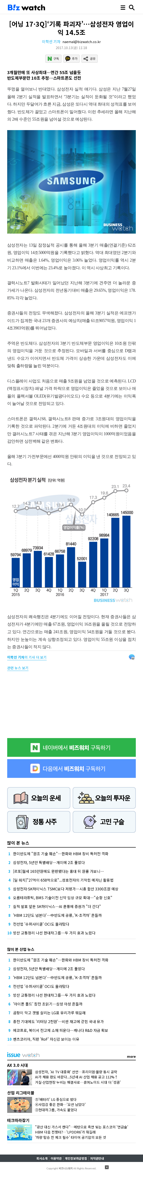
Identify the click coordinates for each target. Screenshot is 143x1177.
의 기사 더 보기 (27, 657)
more (131, 1056)
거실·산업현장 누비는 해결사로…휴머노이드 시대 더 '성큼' (78, 1082)
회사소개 (42, 1158)
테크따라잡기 (18, 1120)
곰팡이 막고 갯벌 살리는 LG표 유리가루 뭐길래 (49, 1012)
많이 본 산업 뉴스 (20, 949)
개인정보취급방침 (76, 1158)
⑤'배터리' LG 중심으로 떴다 (56, 1099)
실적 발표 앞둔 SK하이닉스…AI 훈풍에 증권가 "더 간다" (57, 906)
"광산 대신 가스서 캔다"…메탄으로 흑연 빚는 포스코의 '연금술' (81, 1126)
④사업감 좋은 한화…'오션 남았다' (60, 1104)
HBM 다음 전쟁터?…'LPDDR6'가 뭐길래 (65, 1132)
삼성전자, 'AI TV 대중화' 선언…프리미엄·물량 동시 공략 (76, 1071)
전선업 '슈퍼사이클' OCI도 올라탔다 (41, 924)
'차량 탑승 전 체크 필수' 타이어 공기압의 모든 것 (70, 1137)
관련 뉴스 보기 (18, 667)
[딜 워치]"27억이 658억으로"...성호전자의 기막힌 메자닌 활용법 (63, 880)
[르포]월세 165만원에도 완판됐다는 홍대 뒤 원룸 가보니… (58, 871)
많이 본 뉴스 (18, 843)
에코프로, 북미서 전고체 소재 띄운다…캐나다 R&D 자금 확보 (60, 1030)
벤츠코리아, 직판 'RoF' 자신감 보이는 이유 (46, 1039)
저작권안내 (97, 1158)
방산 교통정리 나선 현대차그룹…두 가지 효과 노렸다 (54, 933)
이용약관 (56, 1158)
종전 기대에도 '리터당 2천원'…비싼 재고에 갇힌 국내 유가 (58, 1021)
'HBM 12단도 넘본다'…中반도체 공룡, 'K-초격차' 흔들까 (57, 915)
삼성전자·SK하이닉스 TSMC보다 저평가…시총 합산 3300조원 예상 (65, 889)
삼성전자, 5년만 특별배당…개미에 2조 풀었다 (49, 862)
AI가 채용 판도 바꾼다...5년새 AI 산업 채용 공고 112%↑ (76, 1076)
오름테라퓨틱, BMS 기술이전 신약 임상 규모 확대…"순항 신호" (62, 897)
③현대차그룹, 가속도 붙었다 (56, 1109)
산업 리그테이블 (20, 1093)
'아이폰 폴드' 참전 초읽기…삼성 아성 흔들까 (47, 1004)
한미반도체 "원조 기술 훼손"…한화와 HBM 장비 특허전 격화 (60, 853)
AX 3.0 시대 (17, 1065)
